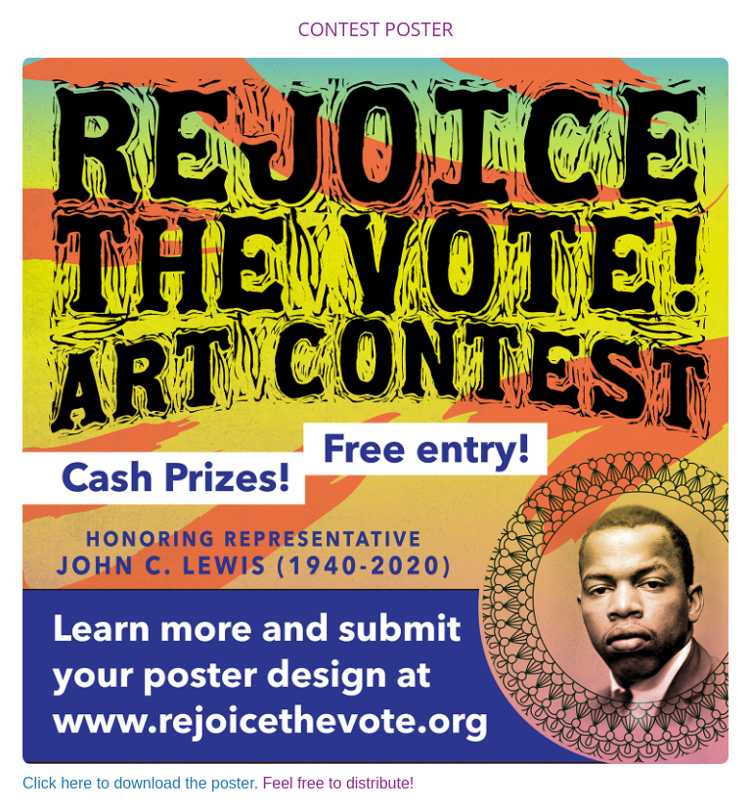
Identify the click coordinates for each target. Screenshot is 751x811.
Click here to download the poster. (140, 783)
